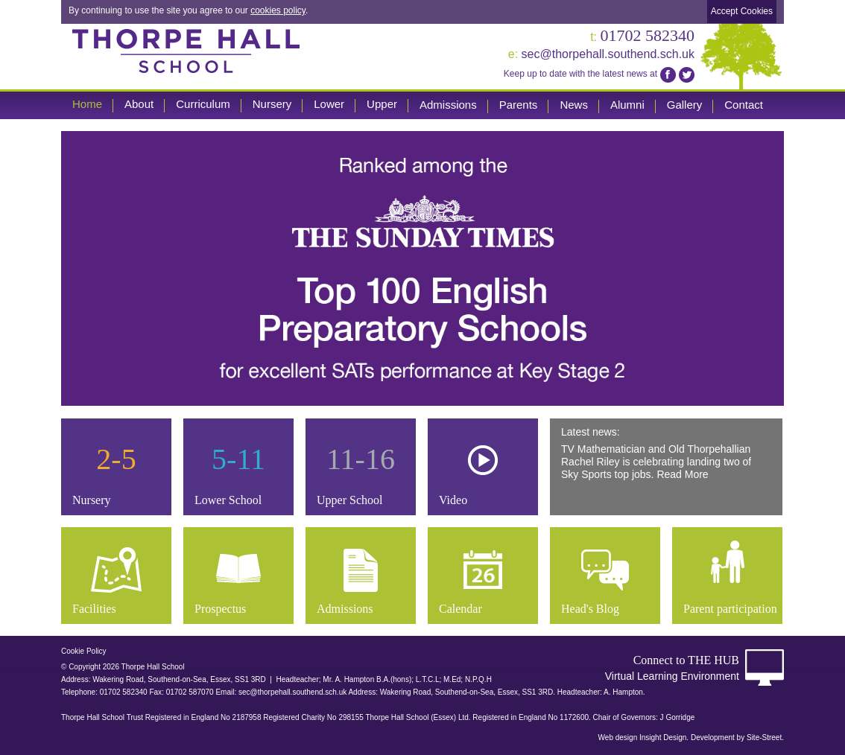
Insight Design (662, 737)
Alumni (627, 104)
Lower (329, 104)
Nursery (272, 104)
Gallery (685, 104)
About (139, 104)
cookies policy (278, 10)
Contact (743, 104)
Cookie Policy (84, 651)
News (574, 104)
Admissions (448, 104)
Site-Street (764, 737)
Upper (382, 104)
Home (87, 104)
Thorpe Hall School (186, 50)
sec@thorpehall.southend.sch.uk (601, 54)
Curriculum (203, 104)
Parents (518, 104)
